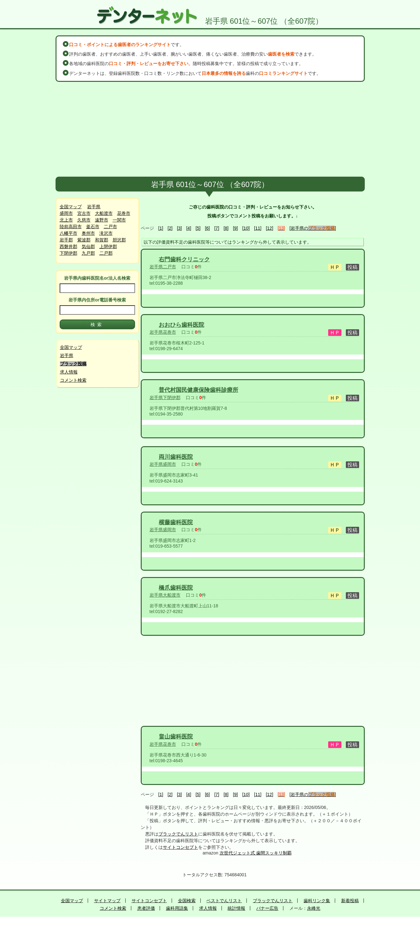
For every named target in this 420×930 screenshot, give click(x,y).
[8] (226, 228)
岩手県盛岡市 (163, 464)
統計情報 (236, 908)
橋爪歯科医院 (176, 588)
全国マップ (71, 206)
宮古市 (84, 213)
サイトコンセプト (180, 847)
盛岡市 (66, 213)
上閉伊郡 (108, 246)
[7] (216, 228)
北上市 (66, 219)
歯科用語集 (177, 908)
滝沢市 (106, 233)
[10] (246, 228)
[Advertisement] (210, 129)
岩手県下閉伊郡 (165, 397)
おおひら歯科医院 (181, 325)
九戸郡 (88, 253)
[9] (235, 228)
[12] (269, 228)
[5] (198, 228)
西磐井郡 (68, 246)
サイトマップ (107, 900)
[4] (188, 228)
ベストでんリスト (224, 900)
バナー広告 (267, 908)
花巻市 (123, 213)
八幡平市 (68, 233)
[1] (160, 228)
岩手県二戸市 (163, 266)
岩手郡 (66, 239)
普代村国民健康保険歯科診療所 (198, 390)
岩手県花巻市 (163, 332)
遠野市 (101, 219)
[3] (179, 228)
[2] (170, 228)
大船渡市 (104, 213)
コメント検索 (73, 380)
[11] (257, 228)
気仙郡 (88, 246)
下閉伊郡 (68, 253)
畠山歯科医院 (176, 736)
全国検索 (187, 900)
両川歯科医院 (176, 457)
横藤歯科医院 (176, 522)
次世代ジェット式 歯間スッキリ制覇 (256, 853)
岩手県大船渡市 (165, 595)
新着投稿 (350, 900)
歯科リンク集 (317, 900)
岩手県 (93, 206)
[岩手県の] (312, 228)
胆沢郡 (119, 239)
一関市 (119, 219)
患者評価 (146, 908)
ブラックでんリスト (178, 833)
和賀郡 (101, 239)
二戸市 (110, 226)
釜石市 (92, 226)
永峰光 (313, 908)
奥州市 (88, 233)
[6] (207, 228)
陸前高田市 (71, 226)
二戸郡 (106, 253)
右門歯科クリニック (184, 259)
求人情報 (69, 371)
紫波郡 (84, 239)
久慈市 (84, 219)
